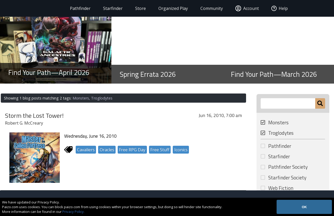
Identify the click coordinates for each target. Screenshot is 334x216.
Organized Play (171, 8)
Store (138, 8)
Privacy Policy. (73, 211)
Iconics (181, 150)
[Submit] (320, 103)
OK (304, 207)
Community (210, 8)
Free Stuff (159, 150)
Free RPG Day (132, 150)
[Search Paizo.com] (288, 103)
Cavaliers (86, 150)
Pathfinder (78, 8)
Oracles (107, 150)
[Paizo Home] (36, 8)
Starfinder (111, 8)
